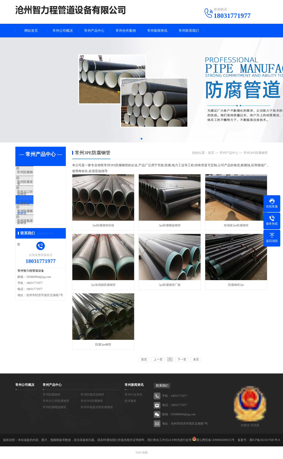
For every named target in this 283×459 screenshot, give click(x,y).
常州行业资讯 (133, 394)
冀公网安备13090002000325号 (215, 440)
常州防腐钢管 (34, 172)
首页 (211, 152)
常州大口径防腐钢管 (39, 197)
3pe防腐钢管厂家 (170, 284)
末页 (196, 359)
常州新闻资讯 (157, 30)
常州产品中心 (94, 30)
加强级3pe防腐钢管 (236, 225)
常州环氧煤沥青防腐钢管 (42, 234)
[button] (141, 139)
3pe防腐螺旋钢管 (170, 225)
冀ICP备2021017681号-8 (264, 440)
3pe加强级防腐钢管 (103, 284)
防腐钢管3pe (236, 284)
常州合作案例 (126, 30)
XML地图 (141, 452)
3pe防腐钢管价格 (103, 225)
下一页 (181, 359)
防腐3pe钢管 (103, 344)
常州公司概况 (63, 30)
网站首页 (31, 30)
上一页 (158, 359)
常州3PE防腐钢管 (37, 209)
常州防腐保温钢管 (37, 184)
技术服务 (130, 400)
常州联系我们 (189, 30)
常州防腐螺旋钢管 (37, 222)
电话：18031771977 (174, 405)
